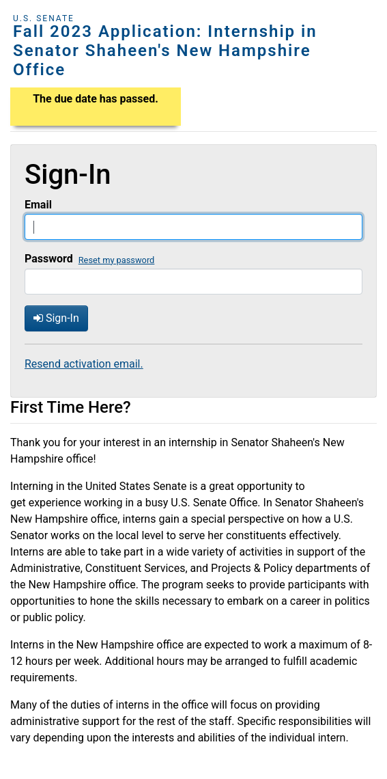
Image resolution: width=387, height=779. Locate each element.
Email (38, 204)
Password (49, 258)
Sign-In (56, 318)
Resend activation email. (84, 363)
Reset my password (116, 260)
